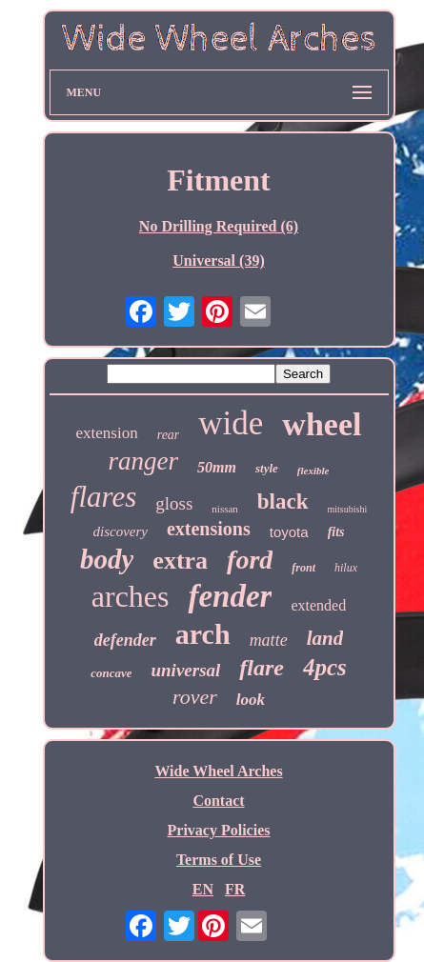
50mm (216, 467)
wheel (321, 424)
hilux (345, 567)
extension (107, 433)
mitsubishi (348, 509)
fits (336, 532)
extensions (209, 528)
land (325, 638)
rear (168, 435)
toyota (289, 532)
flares (103, 496)
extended (318, 605)
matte (269, 640)
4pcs (325, 667)
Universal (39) (218, 260)
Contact (218, 800)
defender (125, 640)
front (303, 567)
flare (261, 667)
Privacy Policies (219, 830)
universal (185, 670)
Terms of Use (218, 860)
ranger (144, 461)
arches (130, 596)
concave (111, 673)
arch (203, 634)
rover (194, 697)
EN (202, 889)
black (283, 501)
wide (230, 423)
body (106, 559)
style (266, 468)
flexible (313, 470)
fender (230, 596)
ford (250, 559)
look (250, 700)
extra (180, 560)
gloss (173, 503)
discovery (119, 531)
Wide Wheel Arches (218, 771)
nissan (225, 508)
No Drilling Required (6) (218, 226)
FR (235, 889)
